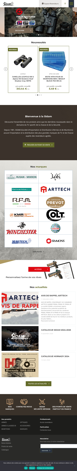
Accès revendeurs (46, 422)
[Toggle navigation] (71, 3)
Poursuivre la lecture (48, 321)
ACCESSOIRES (25, 426)
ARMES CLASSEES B (8, 426)
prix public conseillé (22, 87)
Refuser (32, 468)
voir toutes (37, 252)
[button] (36, 34)
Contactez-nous (45, 430)
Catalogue (5, 450)
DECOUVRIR (19, 30)
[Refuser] (75, 466)
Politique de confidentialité (45, 468)
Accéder (38, 269)
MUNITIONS (5, 429)
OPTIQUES (23, 422)
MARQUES (23, 429)
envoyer (45, 451)
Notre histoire (6, 443)
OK (26, 468)
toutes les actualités (37, 384)
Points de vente (6, 446)
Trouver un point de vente (37, 145)
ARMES (4, 422)
